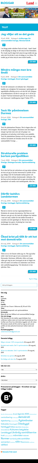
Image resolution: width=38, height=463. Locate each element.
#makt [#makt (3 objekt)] (15, 414)
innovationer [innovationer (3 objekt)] (5, 430)
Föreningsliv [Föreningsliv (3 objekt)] (13, 424)
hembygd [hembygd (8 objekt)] (5, 426)
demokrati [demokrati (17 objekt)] (24, 417)
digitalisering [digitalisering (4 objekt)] (5, 421)
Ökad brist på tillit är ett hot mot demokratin (19, 238)
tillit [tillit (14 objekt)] (17, 441)
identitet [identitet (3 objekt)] (18, 427)
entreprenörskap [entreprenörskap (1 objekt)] (14, 421)
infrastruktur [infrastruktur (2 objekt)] (25, 427)
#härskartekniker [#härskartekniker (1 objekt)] (9, 414)
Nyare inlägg (33, 279)
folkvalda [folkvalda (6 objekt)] (5, 424)
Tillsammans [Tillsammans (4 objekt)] (24, 442)
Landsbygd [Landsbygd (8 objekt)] (6, 432)
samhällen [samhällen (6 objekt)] (25, 438)
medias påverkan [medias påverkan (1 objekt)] (9, 435)
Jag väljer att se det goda (17, 34)
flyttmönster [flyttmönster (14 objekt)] (26, 420)
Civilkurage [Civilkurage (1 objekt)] (15, 417)
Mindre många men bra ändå (16, 71)
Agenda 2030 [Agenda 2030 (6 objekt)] (23, 414)
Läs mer (33, 62)
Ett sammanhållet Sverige (16, 39)
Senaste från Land (10, 452)
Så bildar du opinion (7, 356)
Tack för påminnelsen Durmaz (15, 112)
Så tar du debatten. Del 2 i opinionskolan (14, 350)
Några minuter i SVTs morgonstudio (12, 342)
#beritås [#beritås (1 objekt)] (3, 414)
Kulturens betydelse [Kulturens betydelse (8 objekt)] (19, 429)
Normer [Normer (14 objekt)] (5, 438)
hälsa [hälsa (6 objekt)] (12, 427)
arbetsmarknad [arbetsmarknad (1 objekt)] (32, 414)
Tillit (9, 119)
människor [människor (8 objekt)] (18, 435)
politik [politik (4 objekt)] (18, 439)
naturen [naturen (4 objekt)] (26, 435)
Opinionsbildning (28, 162)
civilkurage (23, 38)
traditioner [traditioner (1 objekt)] (31, 442)
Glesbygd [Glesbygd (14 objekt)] (23, 423)
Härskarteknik (24, 41)
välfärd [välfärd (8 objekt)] (4, 444)
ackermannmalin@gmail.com (10, 332)
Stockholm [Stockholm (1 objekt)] (12, 442)
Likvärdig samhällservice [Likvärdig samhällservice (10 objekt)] (24, 432)
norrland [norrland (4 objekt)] (13, 439)
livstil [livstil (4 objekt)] (2, 435)
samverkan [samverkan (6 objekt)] (5, 442)
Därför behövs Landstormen (10, 195)
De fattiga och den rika (8, 359)
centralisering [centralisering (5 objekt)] (6, 417)
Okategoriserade (14, 162)
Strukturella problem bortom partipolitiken (15, 154)
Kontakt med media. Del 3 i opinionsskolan (14, 345)
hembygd (11, 79)
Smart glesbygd (22, 79)
